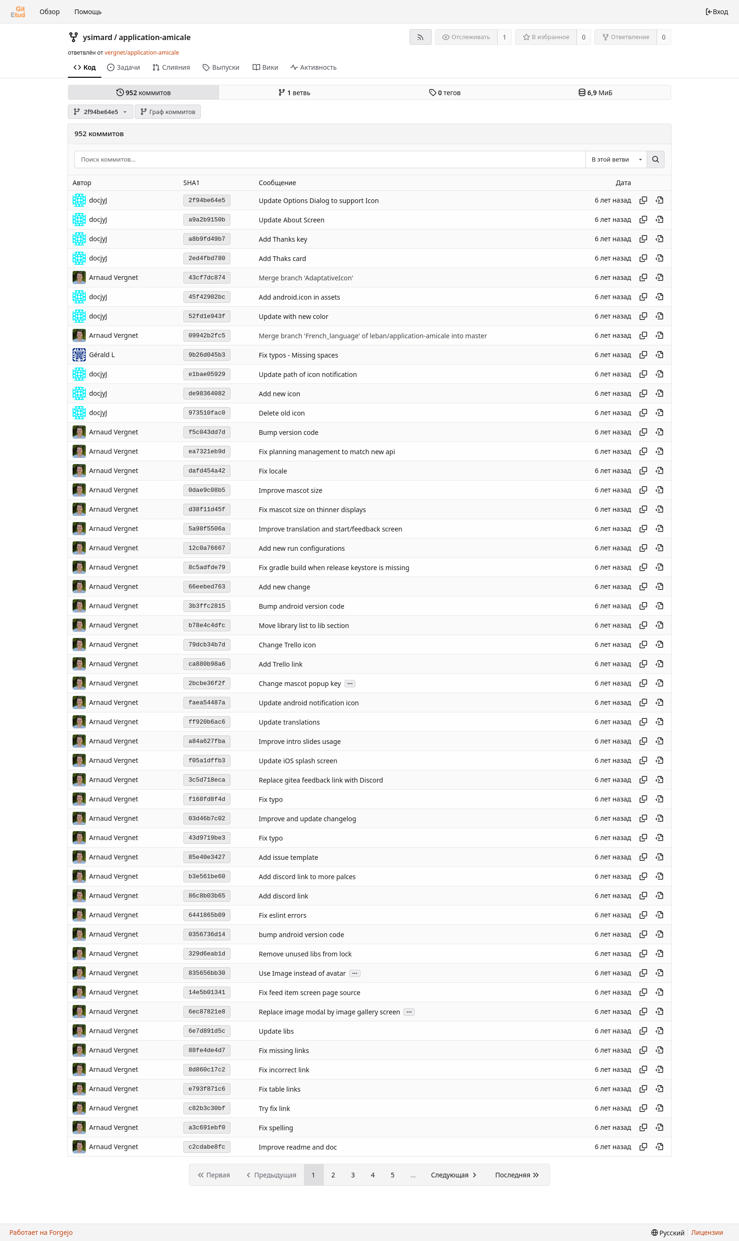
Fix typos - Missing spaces (298, 355)
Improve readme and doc (298, 1147)
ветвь (294, 92)
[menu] (668, 1232)
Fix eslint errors (282, 915)
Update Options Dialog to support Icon (319, 200)
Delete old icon (282, 412)
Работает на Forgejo (41, 1232)
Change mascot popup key (300, 683)
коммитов (143, 92)
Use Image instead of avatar (302, 973)
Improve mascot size (290, 490)
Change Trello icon (287, 644)
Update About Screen (292, 219)
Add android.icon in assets (299, 297)
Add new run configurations (302, 548)
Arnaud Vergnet (113, 277)
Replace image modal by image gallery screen (329, 1011)
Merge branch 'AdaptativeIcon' (306, 277)
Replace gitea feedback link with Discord (321, 780)
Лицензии (707, 1232)
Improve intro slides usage (300, 741)
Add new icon (279, 393)
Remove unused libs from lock (305, 953)
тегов (444, 92)
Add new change (284, 586)
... (350, 683)
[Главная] (18, 11)
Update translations (289, 722)
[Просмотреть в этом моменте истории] (659, 200)
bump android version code (301, 934)
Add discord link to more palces (307, 876)
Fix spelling (276, 1127)
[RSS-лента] (421, 37)
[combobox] (616, 160)
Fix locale (273, 470)
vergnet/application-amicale (142, 53)
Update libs (276, 1031)
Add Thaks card (282, 258)
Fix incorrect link (284, 1069)
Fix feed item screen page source (310, 992)
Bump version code (289, 432)
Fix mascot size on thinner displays (312, 509)
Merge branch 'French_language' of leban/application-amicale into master (373, 335)
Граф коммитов (167, 111)
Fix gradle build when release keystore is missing (334, 567)
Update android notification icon (309, 702)
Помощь (88, 11)
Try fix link (274, 1108)
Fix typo (271, 799)
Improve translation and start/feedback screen (330, 528)
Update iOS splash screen (298, 760)
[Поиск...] (656, 160)
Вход (716, 11)
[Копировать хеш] (643, 200)
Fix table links (280, 1089)
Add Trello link (281, 664)
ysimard (98, 37)
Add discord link (283, 895)
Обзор (50, 11)
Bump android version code (302, 606)
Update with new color (293, 316)
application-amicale (155, 37)
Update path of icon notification (308, 374)
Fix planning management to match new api (327, 451)
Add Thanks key (283, 239)
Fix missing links (284, 1050)
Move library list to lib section (304, 625)
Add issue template (288, 857)
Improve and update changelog (307, 818)
